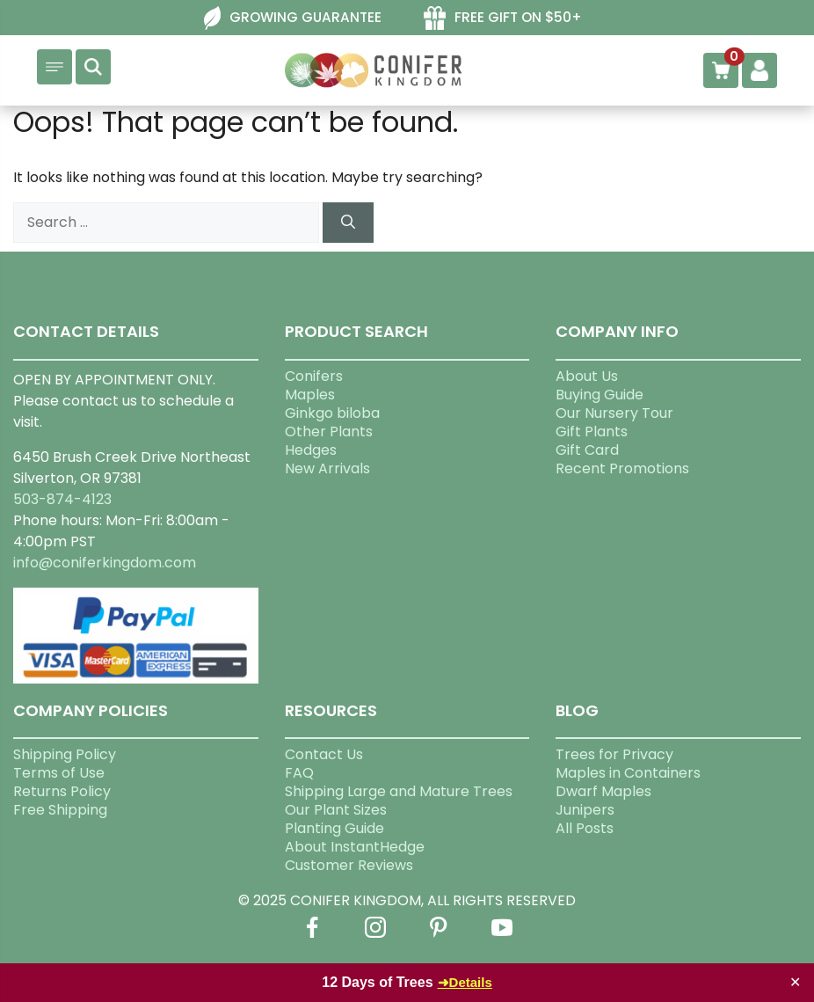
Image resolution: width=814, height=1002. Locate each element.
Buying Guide (599, 394)
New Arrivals (327, 468)
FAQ (299, 773)
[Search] (348, 222)
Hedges (311, 450)
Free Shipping (60, 810)
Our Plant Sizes (336, 810)
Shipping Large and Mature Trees (398, 791)
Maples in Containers (628, 773)
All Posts (585, 828)
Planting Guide (334, 828)
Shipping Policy (64, 754)
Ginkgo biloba (332, 413)
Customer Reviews (349, 865)
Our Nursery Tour (614, 413)
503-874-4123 (62, 499)
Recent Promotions (622, 468)
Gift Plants (592, 431)
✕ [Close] (795, 982)
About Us (587, 376)
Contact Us (324, 754)
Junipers (585, 810)
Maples (310, 394)
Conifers (314, 376)
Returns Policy (62, 791)
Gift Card (587, 450)
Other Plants (329, 431)
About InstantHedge (355, 847)
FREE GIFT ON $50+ (518, 17)
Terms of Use (59, 773)
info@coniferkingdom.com (104, 562)
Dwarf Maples (603, 791)
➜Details (465, 982)
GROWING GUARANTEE (305, 17)
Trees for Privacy (614, 754)
